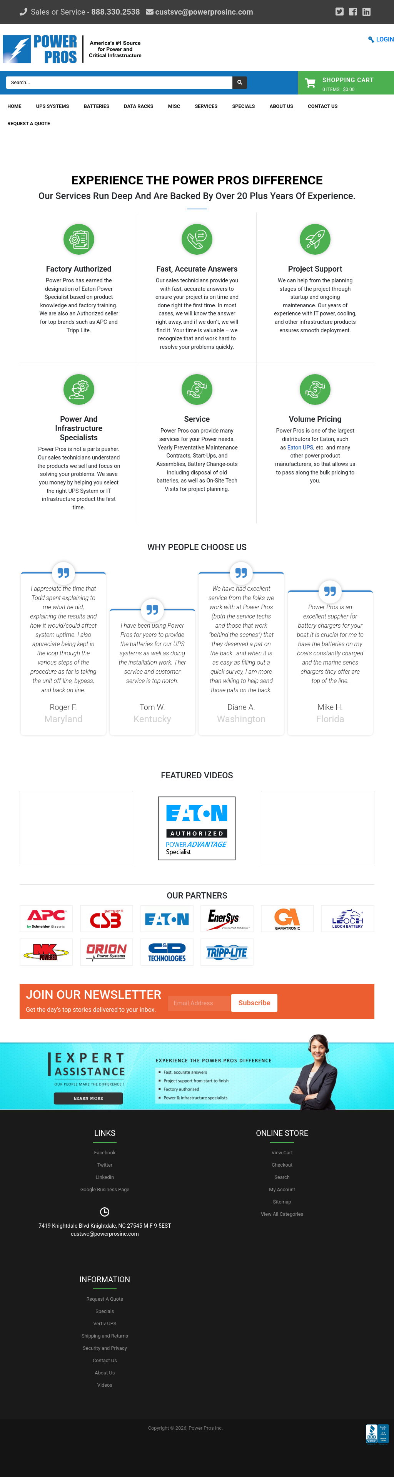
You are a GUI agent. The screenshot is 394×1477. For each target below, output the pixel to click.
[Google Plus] (339, 12)
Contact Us (322, 106)
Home (14, 106)
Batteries (96, 106)
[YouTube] (366, 12)
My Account (282, 1189)
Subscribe (254, 1003)
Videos (104, 1385)
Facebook (105, 1152)
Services (206, 106)
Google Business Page (105, 1189)
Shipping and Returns (105, 1336)
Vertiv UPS (104, 1323)
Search (281, 1177)
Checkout (282, 1165)
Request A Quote (28, 123)
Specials (243, 106)
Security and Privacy (105, 1348)
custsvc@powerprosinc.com (203, 12)
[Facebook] (353, 12)
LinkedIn (104, 1177)
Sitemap (282, 1202)
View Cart (282, 1152)
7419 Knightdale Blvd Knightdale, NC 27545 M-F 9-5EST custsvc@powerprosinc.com (104, 1230)
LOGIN (385, 39)
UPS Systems (52, 106)
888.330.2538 (115, 12)
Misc (174, 106)
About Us (281, 106)
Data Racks (138, 106)
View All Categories (282, 1214)
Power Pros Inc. (206, 1428)
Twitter (105, 1165)
